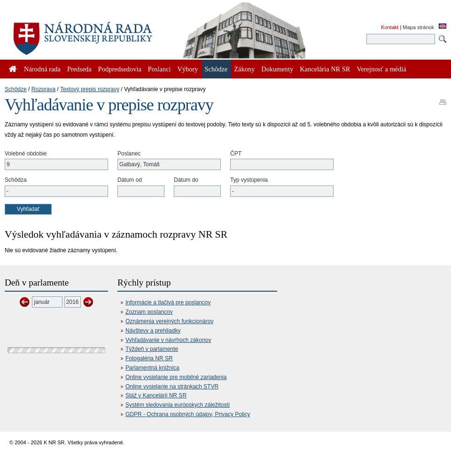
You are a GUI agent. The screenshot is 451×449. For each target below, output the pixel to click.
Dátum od (129, 180)
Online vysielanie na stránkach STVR (171, 386)
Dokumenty (277, 69)
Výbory (188, 69)
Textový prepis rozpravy (89, 89)
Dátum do (186, 180)
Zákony (244, 69)
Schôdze (16, 89)
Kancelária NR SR (325, 69)
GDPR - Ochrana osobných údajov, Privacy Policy (187, 414)
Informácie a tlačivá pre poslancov (167, 302)
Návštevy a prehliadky (152, 330)
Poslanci (159, 69)
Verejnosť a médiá (381, 69)
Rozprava (43, 89)
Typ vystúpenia (249, 180)
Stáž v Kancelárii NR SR (156, 395)
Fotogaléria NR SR (149, 358)
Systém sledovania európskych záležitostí (177, 405)
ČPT (235, 153)
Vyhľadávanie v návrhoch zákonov (168, 340)
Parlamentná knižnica (152, 367)
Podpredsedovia (119, 69)
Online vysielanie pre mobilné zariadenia (175, 377)
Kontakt (389, 27)
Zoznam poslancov (149, 312)
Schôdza (16, 180)
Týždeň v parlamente (151, 349)
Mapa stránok (418, 27)
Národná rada (42, 69)
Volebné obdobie (26, 153)
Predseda (79, 69)
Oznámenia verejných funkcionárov (169, 321)
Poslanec (128, 153)
